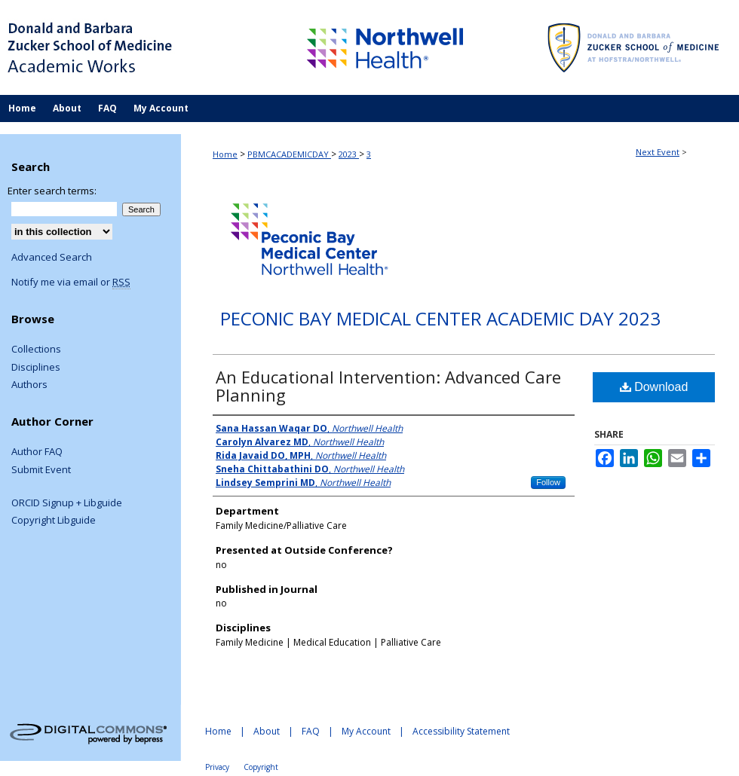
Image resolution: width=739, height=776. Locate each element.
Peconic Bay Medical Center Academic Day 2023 (440, 319)
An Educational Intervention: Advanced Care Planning (388, 385)
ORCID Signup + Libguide (66, 503)
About (266, 731)
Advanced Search (51, 257)
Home (225, 154)
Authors (29, 385)
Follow (548, 482)
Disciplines (35, 368)
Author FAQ (37, 452)
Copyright (261, 767)
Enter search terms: (52, 190)
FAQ (311, 731)
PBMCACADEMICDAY (289, 154)
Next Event (657, 151)
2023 (349, 154)
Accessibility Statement (461, 731)
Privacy (217, 767)
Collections (36, 350)
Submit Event (41, 470)
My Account (366, 731)
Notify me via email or (70, 282)
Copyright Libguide (53, 521)
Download (654, 386)
